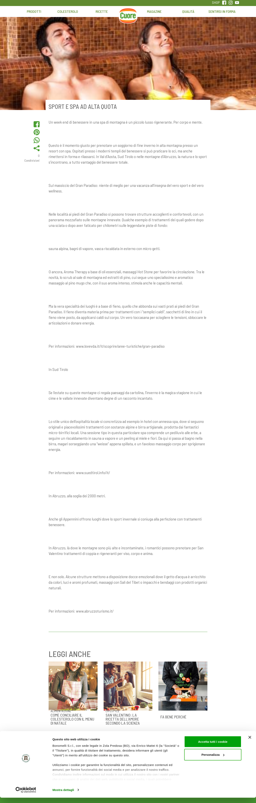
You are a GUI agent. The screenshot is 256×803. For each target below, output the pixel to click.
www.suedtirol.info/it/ (93, 472)
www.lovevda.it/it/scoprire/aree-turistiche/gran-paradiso (120, 346)
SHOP (216, 2)
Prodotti (34, 11)
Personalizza (212, 760)
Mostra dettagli (63, 795)
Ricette (102, 11)
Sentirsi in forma (222, 11)
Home (128, 13)
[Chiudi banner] (249, 742)
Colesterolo (67, 11)
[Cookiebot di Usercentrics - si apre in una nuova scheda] (25, 795)
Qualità (188, 11)
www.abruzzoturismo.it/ (95, 611)
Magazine (154, 11)
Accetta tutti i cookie (212, 747)
